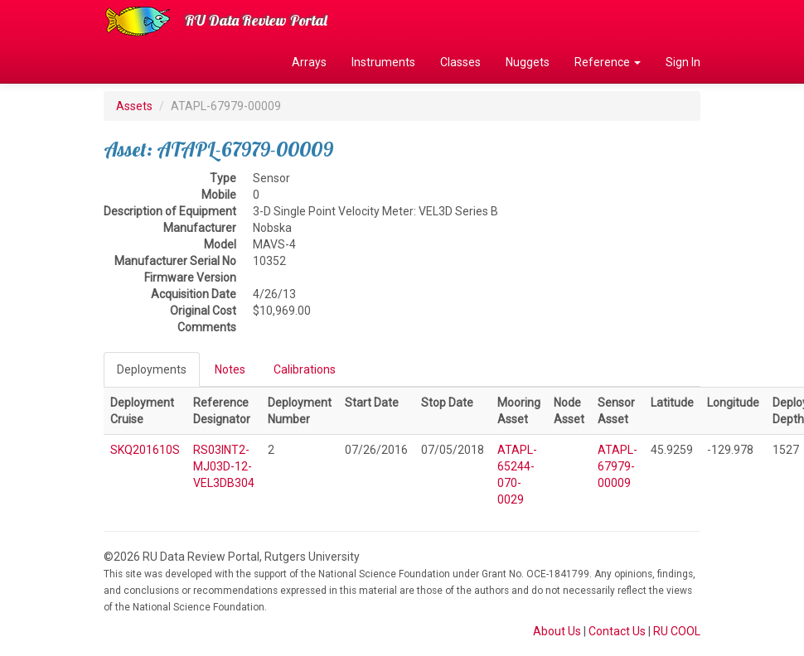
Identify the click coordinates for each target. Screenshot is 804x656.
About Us (557, 631)
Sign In (683, 62)
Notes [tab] (230, 369)
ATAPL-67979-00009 (617, 466)
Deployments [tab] (151, 369)
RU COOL (676, 631)
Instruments (383, 62)
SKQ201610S (145, 449)
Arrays (309, 62)
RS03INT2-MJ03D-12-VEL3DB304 (223, 466)
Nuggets (528, 62)
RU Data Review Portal (256, 20)
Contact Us (617, 631)
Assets (134, 106)
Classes (460, 62)
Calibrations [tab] (305, 369)
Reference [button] (607, 62)
